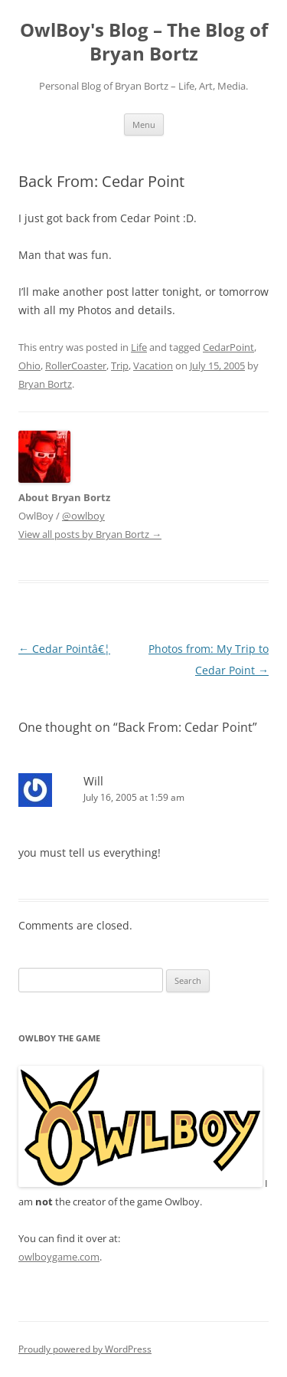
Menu (143, 124)
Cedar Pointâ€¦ (64, 648)
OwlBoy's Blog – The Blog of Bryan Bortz (144, 42)
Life (139, 347)
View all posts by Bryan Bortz (89, 534)
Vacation (153, 365)
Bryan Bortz (45, 384)
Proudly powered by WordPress (85, 1349)
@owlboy (83, 516)
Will (93, 780)
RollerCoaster (75, 365)
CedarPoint (228, 347)
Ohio (29, 365)
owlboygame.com (58, 1257)
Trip (120, 365)
